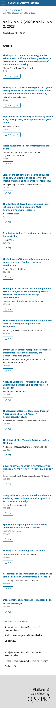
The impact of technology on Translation (24, 550)
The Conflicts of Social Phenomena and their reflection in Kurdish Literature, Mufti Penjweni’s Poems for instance (26, 206)
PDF (9, 163)
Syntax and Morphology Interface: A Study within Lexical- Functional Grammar (25, 526)
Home (6, 10)
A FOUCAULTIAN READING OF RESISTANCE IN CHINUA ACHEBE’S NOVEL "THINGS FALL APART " (28, 469)
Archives (16, 10)
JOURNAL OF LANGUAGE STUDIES (23, 2)
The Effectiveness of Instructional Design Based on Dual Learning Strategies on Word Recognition (27, 323)
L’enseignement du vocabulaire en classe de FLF (28, 599)
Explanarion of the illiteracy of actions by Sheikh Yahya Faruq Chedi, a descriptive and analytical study (28, 119)
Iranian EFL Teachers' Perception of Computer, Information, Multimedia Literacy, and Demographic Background (27, 352)
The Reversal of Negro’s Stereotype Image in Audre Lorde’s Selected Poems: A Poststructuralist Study (26, 413)
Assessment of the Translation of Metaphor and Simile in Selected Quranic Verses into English (27, 575)
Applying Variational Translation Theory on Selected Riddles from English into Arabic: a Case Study (25, 384)
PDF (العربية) (13, 76)
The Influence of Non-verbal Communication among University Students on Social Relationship (26, 262)
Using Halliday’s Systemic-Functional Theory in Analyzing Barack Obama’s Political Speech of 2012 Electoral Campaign (27, 498)
